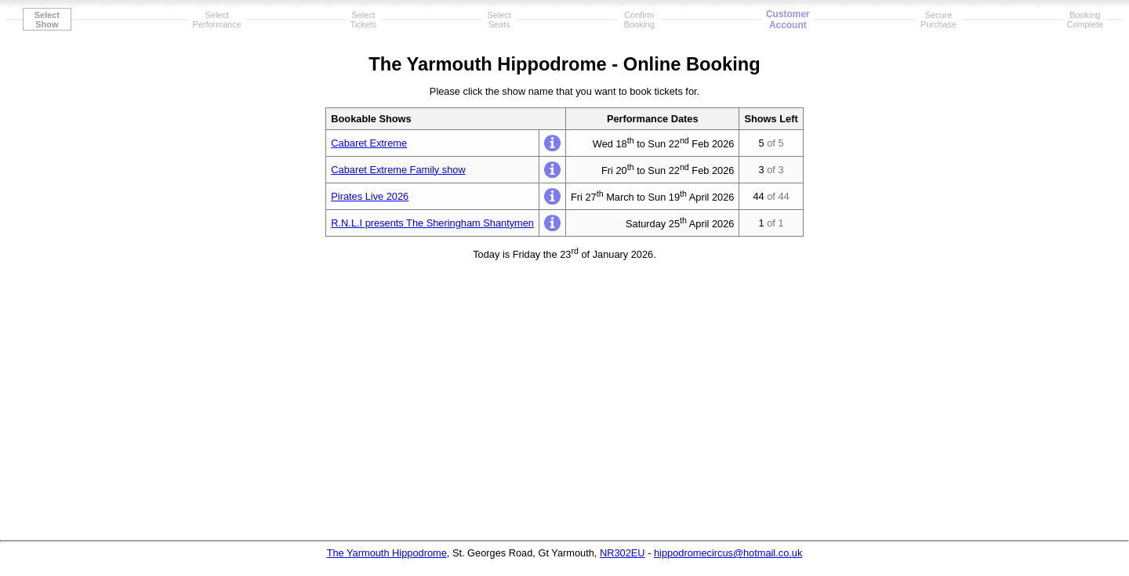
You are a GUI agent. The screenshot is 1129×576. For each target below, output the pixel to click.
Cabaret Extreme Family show (398, 170)
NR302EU (622, 553)
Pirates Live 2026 (369, 196)
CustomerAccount (788, 20)
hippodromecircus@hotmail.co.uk (728, 553)
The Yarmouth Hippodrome (387, 553)
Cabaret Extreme (369, 143)
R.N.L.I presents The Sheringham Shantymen (432, 223)
